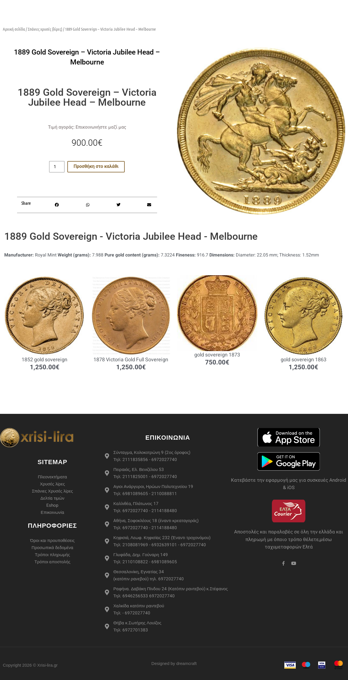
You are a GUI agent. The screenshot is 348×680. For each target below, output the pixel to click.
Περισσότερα (243, 6)
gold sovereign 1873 (217, 355)
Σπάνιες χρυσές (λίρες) (45, 29)
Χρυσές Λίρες (139, 6)
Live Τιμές (282, 5)
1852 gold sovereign (44, 360)
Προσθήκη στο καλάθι (96, 166)
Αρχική (81, 5)
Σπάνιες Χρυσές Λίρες (191, 5)
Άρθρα (309, 5)
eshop (105, 5)
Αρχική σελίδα (14, 29)
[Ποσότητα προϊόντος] (56, 166)
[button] (57, 205)
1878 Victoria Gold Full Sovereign (130, 360)
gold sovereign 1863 (303, 360)
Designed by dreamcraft (174, 663)
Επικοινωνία (302, 16)
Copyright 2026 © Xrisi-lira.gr (30, 665)
